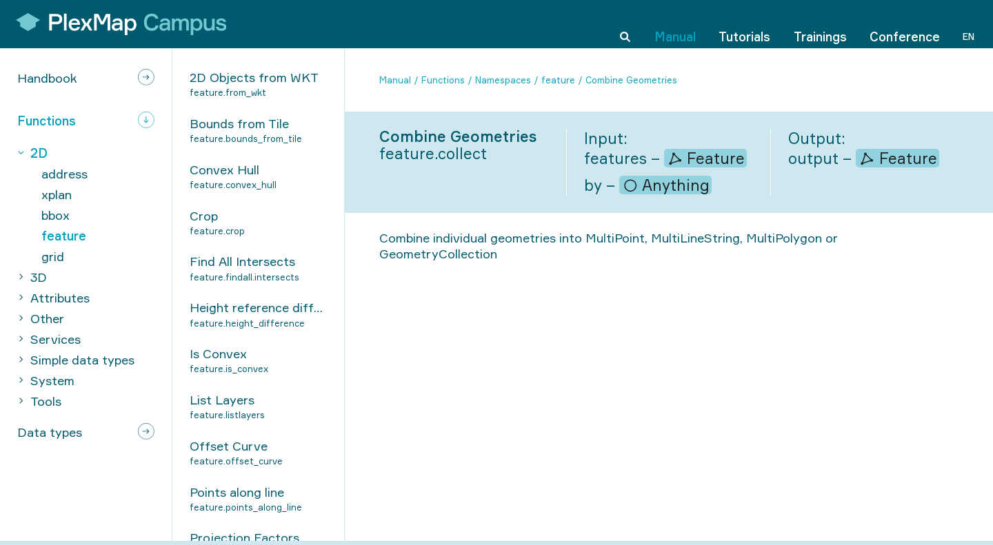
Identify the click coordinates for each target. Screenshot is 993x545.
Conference (905, 23)
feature (558, 79)
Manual (675, 23)
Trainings (820, 23)
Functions (443, 79)
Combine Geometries (631, 79)
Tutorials (744, 23)
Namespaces (503, 79)
